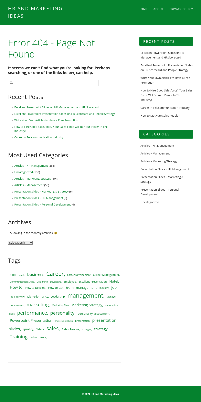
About (158, 9)
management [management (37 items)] (85, 295)
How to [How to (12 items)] (16, 287)
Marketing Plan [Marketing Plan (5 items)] (60, 305)
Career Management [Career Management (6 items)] (106, 275)
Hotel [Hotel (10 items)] (113, 281)
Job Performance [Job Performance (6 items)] (37, 296)
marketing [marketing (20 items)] (38, 304)
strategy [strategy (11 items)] (101, 328)
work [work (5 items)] (43, 337)
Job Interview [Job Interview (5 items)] (17, 296)
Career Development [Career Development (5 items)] (78, 275)
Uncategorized (23, 172)
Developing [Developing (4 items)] (55, 281)
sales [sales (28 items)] (53, 328)
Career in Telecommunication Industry (38, 137)
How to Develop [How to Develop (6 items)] (35, 288)
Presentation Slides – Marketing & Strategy (41, 191)
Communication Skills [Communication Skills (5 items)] (22, 281)
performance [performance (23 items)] (32, 312)
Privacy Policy (181, 9)
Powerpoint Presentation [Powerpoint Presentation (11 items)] (31, 320)
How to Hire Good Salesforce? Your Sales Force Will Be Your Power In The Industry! (167, 95)
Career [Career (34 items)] (55, 273)
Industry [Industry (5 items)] (104, 288)
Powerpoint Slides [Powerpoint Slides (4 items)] (64, 321)
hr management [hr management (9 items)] (84, 287)
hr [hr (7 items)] (67, 288)
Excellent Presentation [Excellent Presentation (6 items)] (93, 281)
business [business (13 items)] (35, 274)
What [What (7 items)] (34, 337)
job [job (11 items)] (114, 287)
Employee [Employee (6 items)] (70, 281)
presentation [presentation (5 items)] (82, 321)
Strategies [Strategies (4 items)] (86, 329)
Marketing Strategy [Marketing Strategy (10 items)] (86, 304)
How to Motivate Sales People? (160, 115)
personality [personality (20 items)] (62, 313)
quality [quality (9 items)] (28, 329)
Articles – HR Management (31, 165)
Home (143, 9)
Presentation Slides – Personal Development (42, 204)
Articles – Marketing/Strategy (32, 178)
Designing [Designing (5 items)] (42, 281)
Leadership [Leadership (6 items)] (58, 296)
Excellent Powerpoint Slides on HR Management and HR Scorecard (56, 107)
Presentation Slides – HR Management (38, 198)
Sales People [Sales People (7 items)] (70, 329)
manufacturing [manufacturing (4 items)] (17, 305)
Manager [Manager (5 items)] (112, 296)
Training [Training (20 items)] (18, 336)
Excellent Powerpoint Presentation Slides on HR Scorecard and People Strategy (64, 114)
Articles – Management (29, 185)
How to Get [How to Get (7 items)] (55, 288)
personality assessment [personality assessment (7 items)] (94, 313)
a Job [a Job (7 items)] (13, 275)
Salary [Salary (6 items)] (40, 329)
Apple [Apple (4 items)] (22, 275)
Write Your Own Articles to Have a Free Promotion (46, 120)
